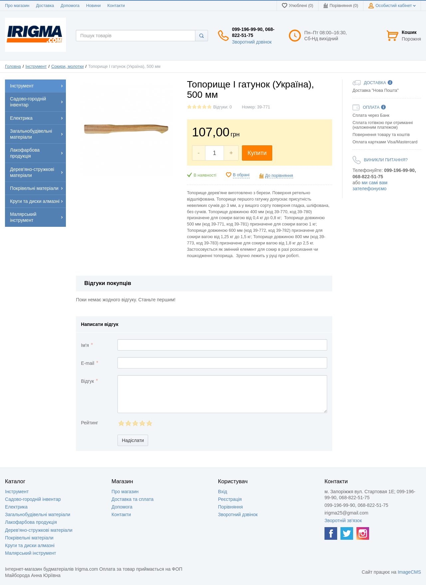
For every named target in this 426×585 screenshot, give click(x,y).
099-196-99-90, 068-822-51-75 (253, 32)
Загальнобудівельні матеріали (37, 514)
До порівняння (279, 175)
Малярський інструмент (30, 553)
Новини (93, 5)
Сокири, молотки (67, 66)
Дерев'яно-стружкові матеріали (39, 530)
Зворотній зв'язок (343, 520)
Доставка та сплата (132, 499)
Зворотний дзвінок (252, 42)
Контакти (116, 5)
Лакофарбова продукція (31, 522)
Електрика (16, 507)
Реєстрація (230, 499)
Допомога (70, 5)
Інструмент (36, 66)
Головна (13, 66)
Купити (257, 153)
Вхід (222, 491)
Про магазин (17, 5)
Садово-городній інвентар (33, 499)
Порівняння (230, 507)
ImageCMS (409, 572)
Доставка (45, 5)
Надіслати (133, 440)
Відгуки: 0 (222, 107)
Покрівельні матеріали (29, 537)
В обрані (241, 175)
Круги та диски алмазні (30, 545)
